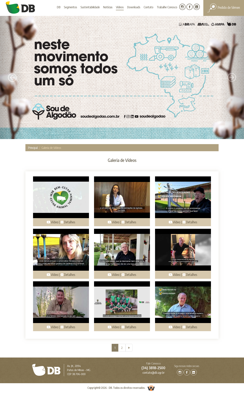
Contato (148, 7)
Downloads (133, 7)
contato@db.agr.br (154, 372)
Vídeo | (53, 222)
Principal (33, 148)
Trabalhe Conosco (167, 7)
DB (58, 7)
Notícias (108, 7)
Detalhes (68, 222)
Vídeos (120, 7)
